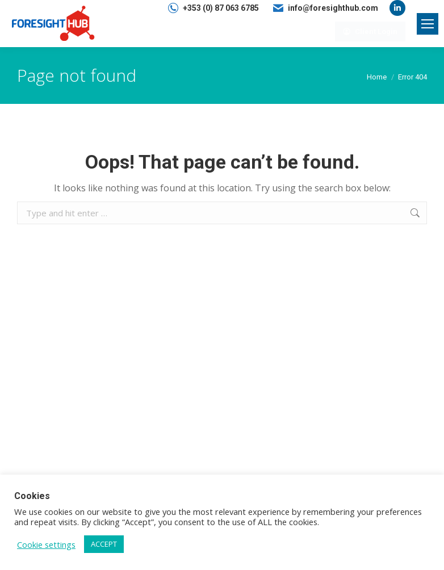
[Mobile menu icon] (427, 24)
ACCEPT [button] (104, 544)
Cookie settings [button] (46, 544)
